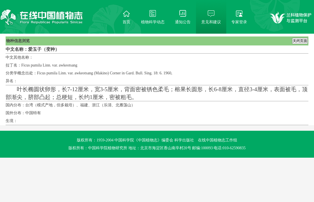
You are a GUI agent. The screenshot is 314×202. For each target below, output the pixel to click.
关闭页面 (300, 41)
